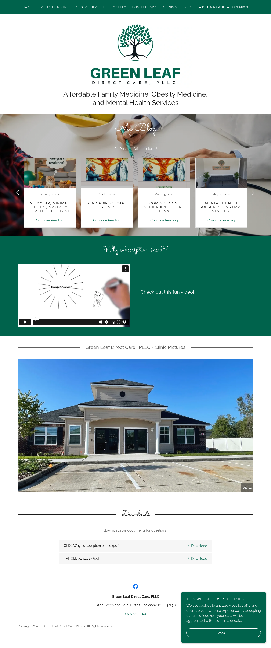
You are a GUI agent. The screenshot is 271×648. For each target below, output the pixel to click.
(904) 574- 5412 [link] (135, 613)
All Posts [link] (121, 149)
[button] (197, 546)
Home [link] (27, 6)
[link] (135, 54)
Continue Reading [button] (50, 220)
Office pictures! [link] (145, 149)
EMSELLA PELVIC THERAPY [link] (133, 6)
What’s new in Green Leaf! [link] (223, 6)
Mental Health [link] (90, 6)
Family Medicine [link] (54, 6)
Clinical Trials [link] (177, 6)
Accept (207, 632)
